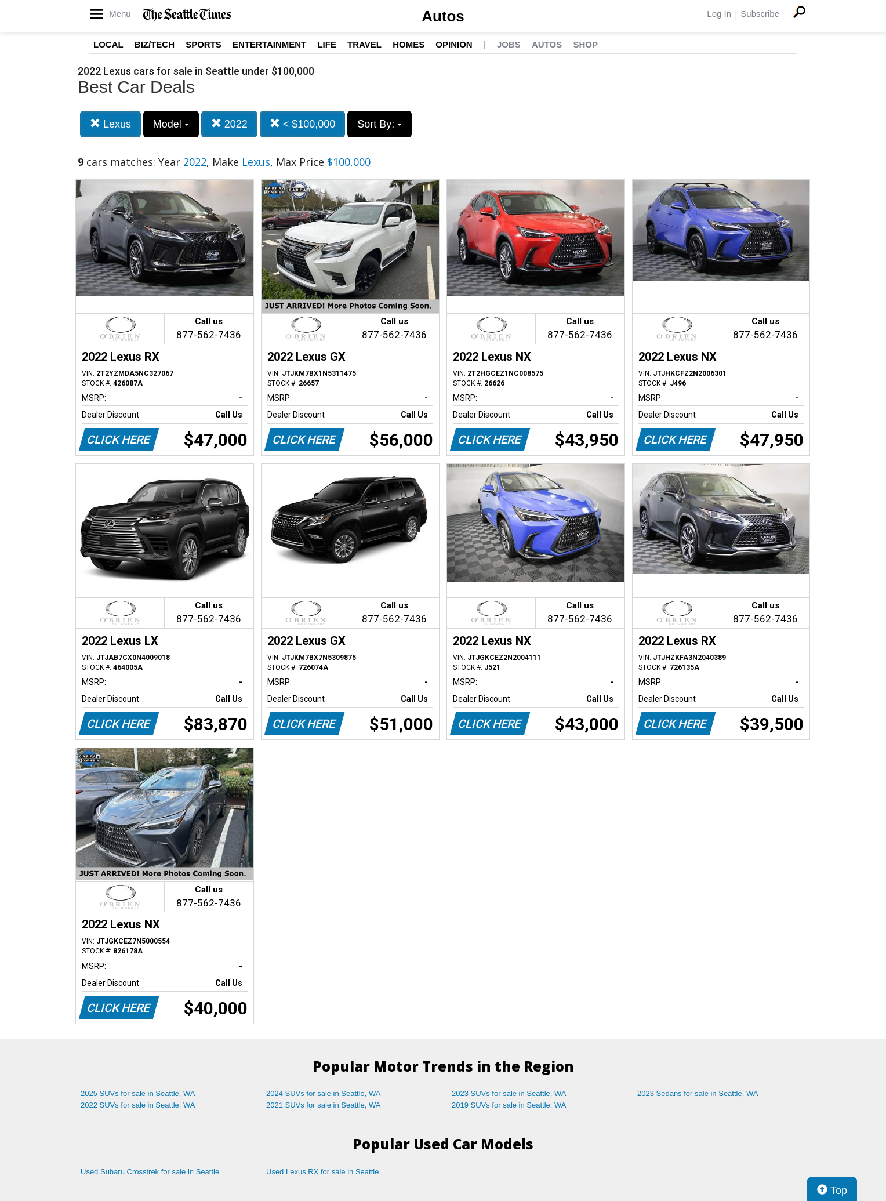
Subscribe (759, 14)
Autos (443, 16)
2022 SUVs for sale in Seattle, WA (138, 1105)
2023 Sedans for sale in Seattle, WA (697, 1093)
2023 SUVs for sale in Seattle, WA (509, 1093)
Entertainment (269, 44)
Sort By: (379, 124)
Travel (364, 44)
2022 (229, 124)
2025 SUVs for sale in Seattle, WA (138, 1093)
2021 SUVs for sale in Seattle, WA (323, 1105)
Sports (203, 44)
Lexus (110, 124)
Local (108, 44)
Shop (585, 44)
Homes (408, 44)
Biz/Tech (155, 44)
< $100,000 (303, 124)
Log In (719, 14)
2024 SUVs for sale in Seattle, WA (323, 1093)
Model (171, 124)
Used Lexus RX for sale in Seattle (322, 1171)
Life (326, 44)
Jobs (509, 44)
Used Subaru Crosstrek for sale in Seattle (150, 1171)
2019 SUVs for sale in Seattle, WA (509, 1105)
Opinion (453, 44)
